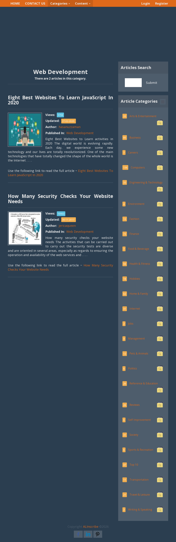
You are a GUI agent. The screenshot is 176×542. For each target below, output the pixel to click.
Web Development (80, 133)
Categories (60, 3)
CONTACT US (35, 3)
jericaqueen (67, 226)
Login (145, 3)
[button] (163, 102)
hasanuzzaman (69, 127)
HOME (15, 3)
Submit (151, 82)
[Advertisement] (88, 34)
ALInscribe (90, 526)
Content (82, 3)
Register (161, 3)
